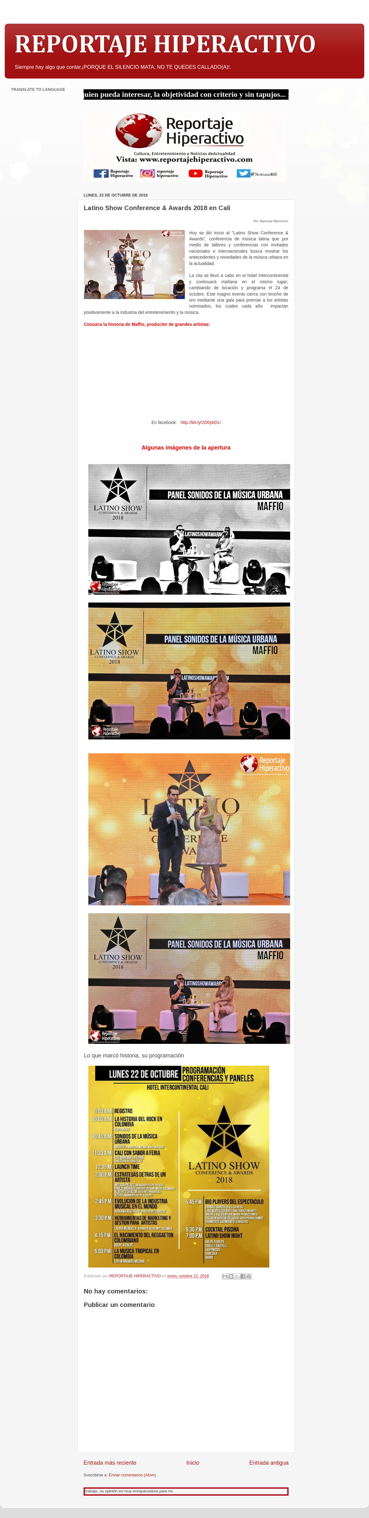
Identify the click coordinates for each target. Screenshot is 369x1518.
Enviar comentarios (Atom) (132, 1475)
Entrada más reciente (110, 1463)
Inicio (192, 1463)
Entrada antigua (269, 1463)
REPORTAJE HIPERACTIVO (165, 45)
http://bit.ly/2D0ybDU (201, 422)
